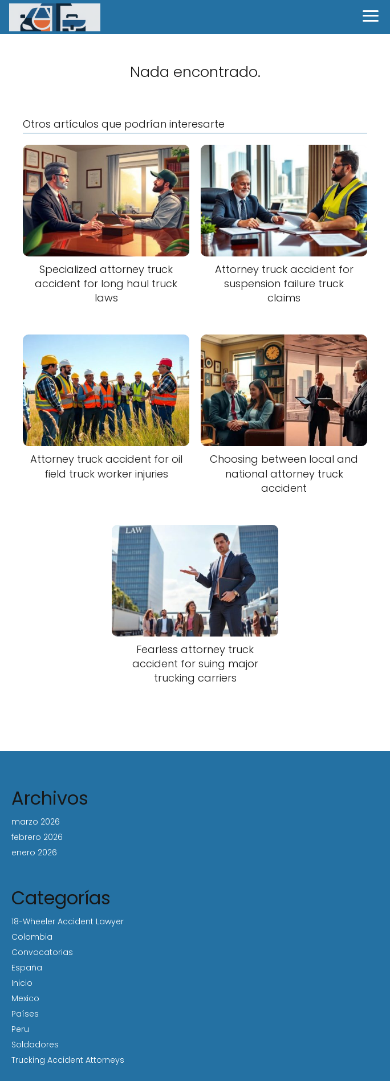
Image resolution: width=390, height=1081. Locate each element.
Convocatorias (42, 952)
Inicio (21, 983)
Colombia (31, 937)
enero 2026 (34, 852)
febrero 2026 (37, 837)
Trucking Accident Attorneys (67, 1060)
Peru (20, 1029)
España (26, 967)
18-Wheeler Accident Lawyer (67, 921)
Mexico (25, 998)
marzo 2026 (35, 821)
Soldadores (35, 1044)
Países (25, 1013)
